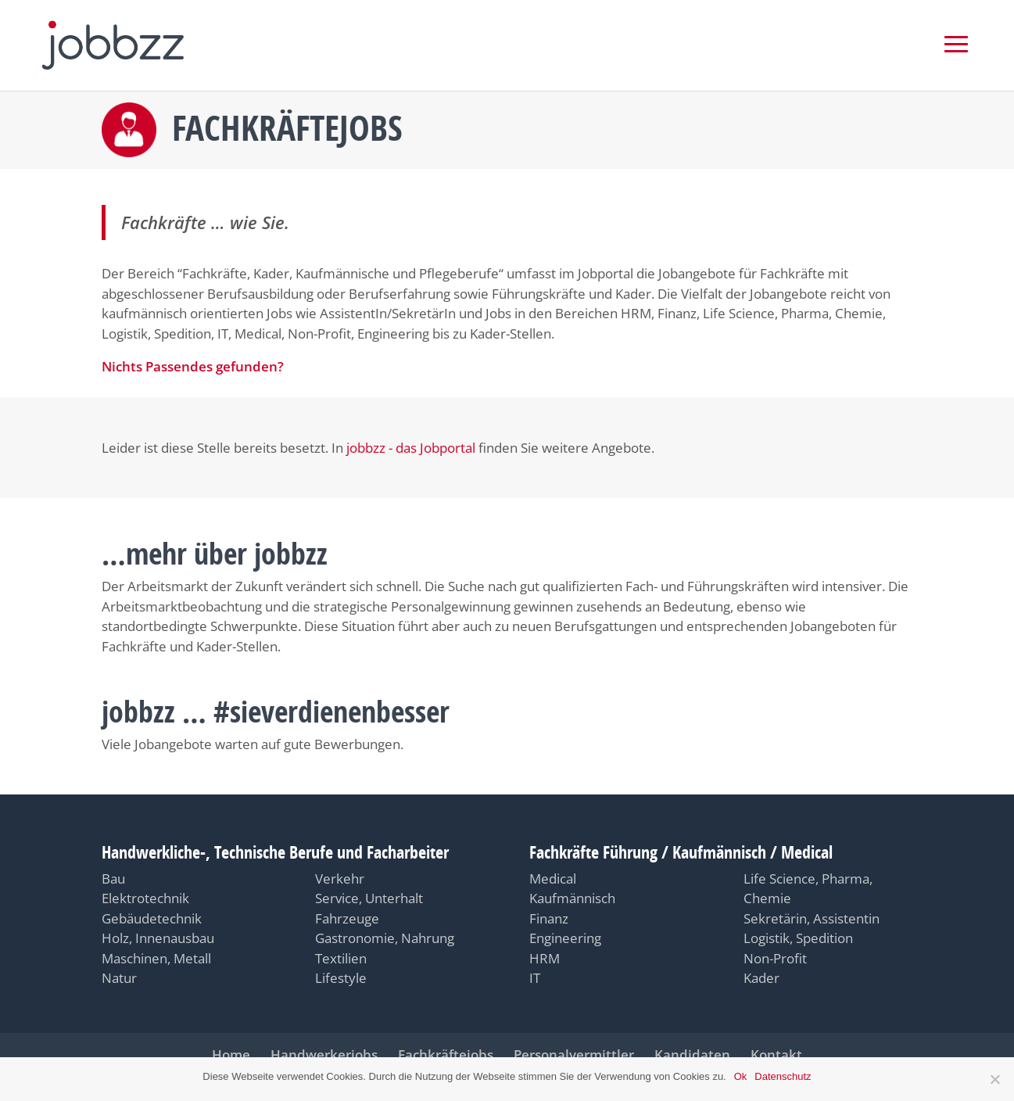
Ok (740, 1076)
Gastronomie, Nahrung (384, 938)
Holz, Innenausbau (158, 938)
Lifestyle (341, 978)
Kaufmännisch (572, 898)
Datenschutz (782, 1076)
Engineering (565, 938)
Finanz (548, 918)
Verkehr (339, 879)
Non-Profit (775, 958)
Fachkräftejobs (445, 1054)
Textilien (341, 958)
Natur (119, 978)
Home (231, 1054)
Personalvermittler (574, 1054)
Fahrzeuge (347, 918)
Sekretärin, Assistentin (811, 918)
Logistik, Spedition (798, 938)
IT (534, 978)
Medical (552, 879)
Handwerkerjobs (324, 1054)
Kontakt (776, 1054)
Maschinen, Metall (156, 958)
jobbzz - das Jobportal (410, 448)
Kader (761, 978)
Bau (113, 879)
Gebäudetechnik (152, 918)
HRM (544, 958)
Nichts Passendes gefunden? (193, 366)
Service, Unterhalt (369, 898)
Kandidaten (692, 1054)
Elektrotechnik (145, 898)
